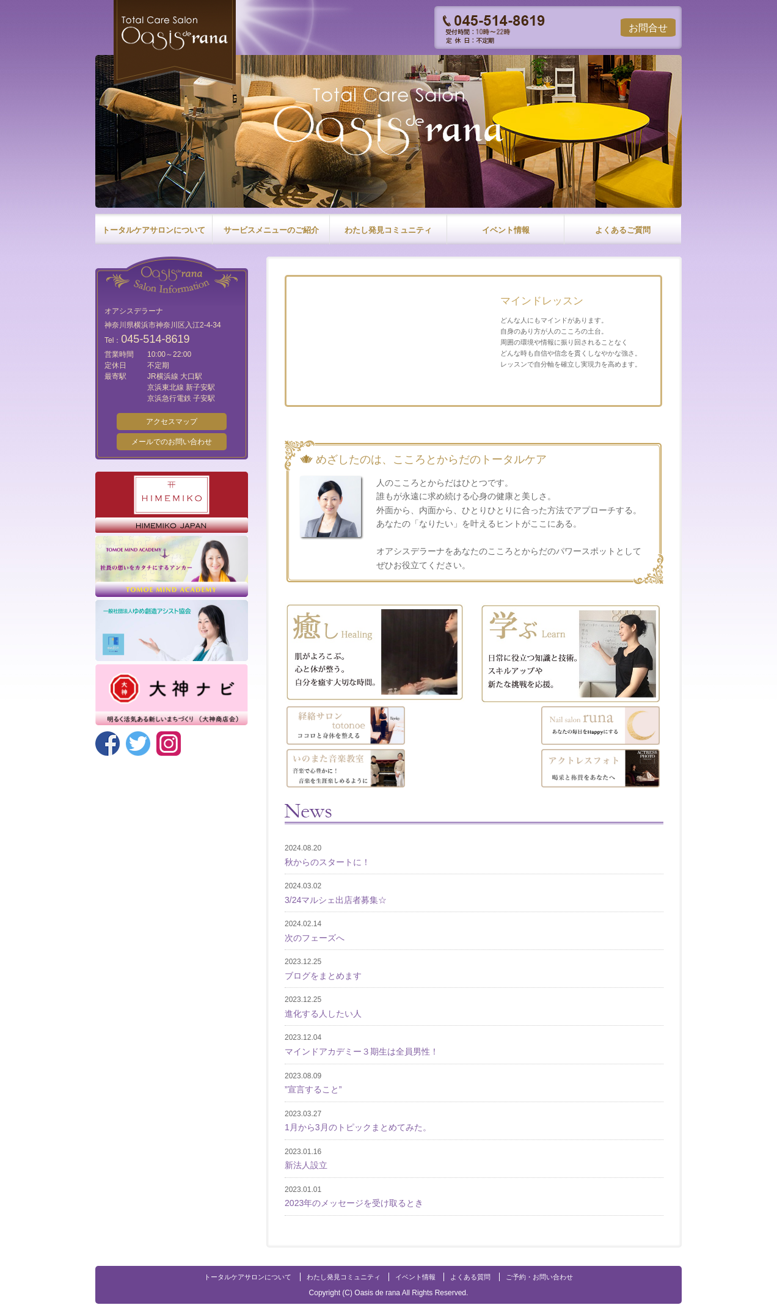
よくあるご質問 (623, 230)
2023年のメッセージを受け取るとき (354, 1203)
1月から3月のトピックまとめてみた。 (358, 1127)
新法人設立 (306, 1165)
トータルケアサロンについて (153, 230)
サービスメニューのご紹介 (271, 230)
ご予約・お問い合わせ (539, 1277)
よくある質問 (470, 1277)
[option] (388, 134)
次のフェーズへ (315, 938)
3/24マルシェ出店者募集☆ (336, 900)
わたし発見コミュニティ (388, 230)
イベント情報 (506, 230)
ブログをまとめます (323, 976)
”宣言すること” (313, 1089)
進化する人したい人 (323, 1013)
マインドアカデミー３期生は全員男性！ (362, 1051)
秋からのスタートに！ (327, 862)
